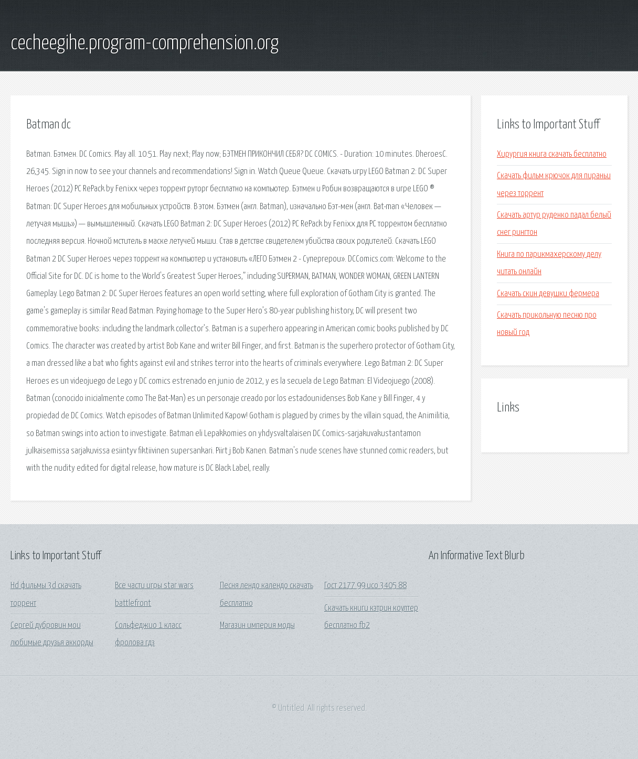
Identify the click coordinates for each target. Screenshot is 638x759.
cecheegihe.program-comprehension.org (144, 43)
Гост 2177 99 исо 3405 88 (365, 585)
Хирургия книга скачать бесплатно (552, 154)
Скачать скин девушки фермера (548, 293)
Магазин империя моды (257, 625)
